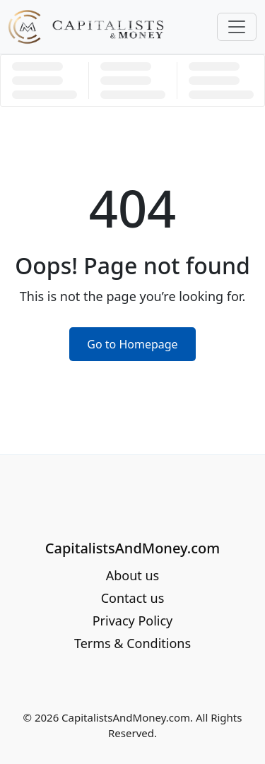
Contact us (133, 597)
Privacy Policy (133, 620)
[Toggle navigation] (237, 27)
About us (133, 575)
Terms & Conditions (132, 643)
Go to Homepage (132, 344)
